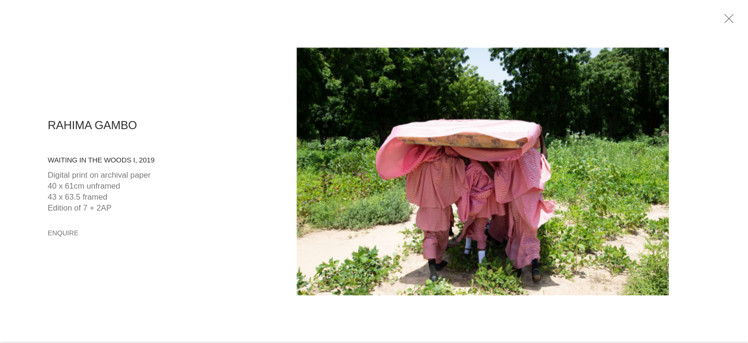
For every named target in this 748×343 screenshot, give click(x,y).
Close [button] (727, 21)
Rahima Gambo (92, 127)
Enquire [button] (63, 235)
